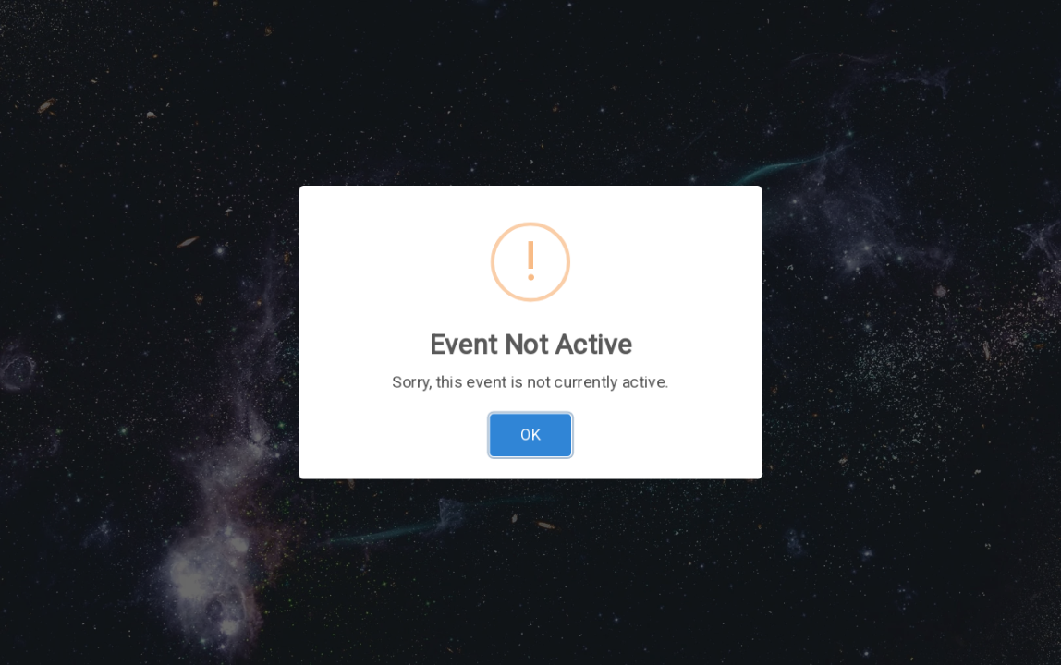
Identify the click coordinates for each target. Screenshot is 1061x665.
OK (530, 410)
